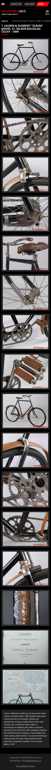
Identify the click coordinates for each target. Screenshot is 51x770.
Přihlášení (29, 4)
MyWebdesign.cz (32, 760)
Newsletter (16, 4)
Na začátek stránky (25, 766)
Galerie (4, 20)
